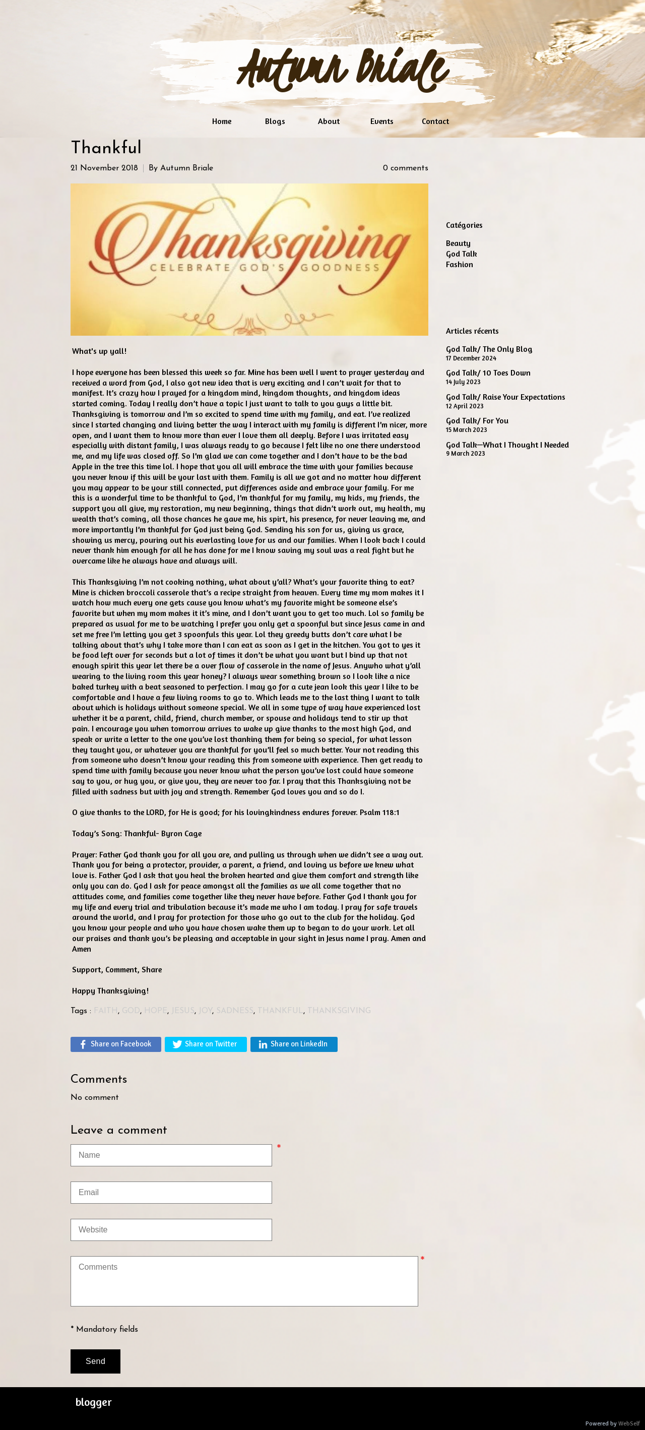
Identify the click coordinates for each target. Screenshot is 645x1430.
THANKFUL (280, 1011)
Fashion (459, 264)
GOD (131, 1011)
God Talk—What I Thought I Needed (507, 445)
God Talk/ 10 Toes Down (488, 372)
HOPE (155, 1011)
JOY (205, 1011)
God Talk (461, 253)
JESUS (183, 1011)
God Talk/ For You (477, 420)
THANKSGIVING (339, 1011)
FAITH (106, 1011)
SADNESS (234, 1011)
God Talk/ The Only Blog (489, 349)
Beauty (458, 243)
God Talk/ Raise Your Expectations (505, 397)
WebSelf (629, 1423)
